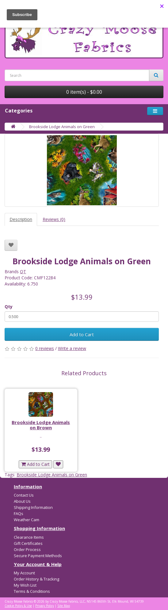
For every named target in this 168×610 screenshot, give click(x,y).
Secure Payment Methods (38, 555)
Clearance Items (29, 537)
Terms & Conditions (32, 591)
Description (21, 219)
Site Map (63, 606)
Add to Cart (82, 334)
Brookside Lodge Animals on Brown (41, 425)
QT (23, 271)
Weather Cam (26, 519)
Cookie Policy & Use (18, 606)
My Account (24, 573)
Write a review (72, 348)
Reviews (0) (54, 219)
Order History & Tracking (36, 579)
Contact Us (24, 495)
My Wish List (25, 585)
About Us (22, 501)
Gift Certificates (28, 543)
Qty (9, 306)
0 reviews (44, 348)
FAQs (18, 513)
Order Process (27, 549)
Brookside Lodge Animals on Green (62, 126)
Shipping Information (33, 507)
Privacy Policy (44, 606)
